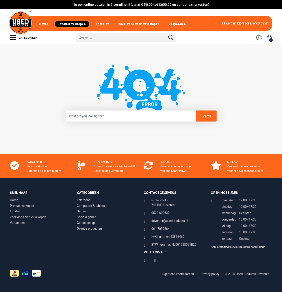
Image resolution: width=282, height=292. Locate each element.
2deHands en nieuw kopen (139, 24)
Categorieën (23, 37)
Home (43, 24)
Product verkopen (72, 24)
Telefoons (84, 200)
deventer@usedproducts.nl (169, 221)
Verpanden (177, 24)
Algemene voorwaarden (178, 274)
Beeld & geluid (86, 217)
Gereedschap (86, 223)
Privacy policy (210, 274)
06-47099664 (160, 228)
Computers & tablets (91, 206)
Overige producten (89, 228)
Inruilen (102, 24)
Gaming (82, 211)
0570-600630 (160, 213)
